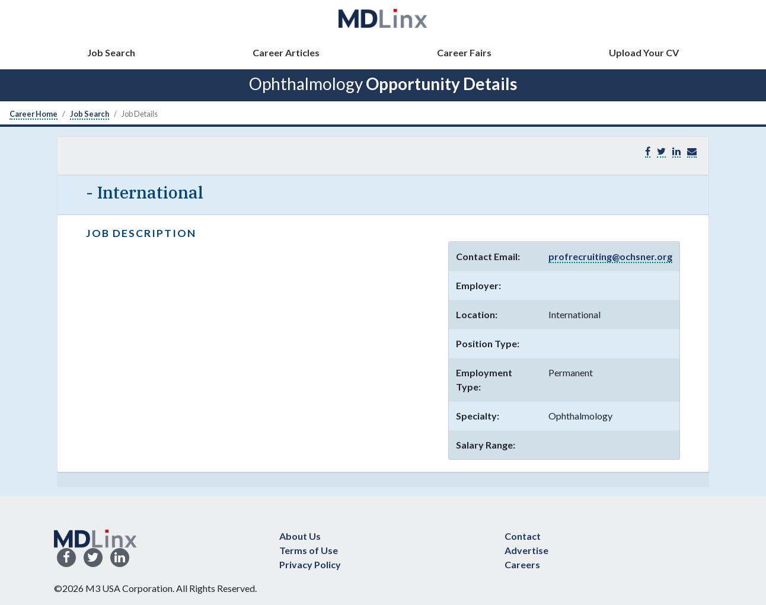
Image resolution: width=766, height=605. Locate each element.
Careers (522, 564)
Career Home (33, 114)
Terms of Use (308, 550)
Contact (523, 536)
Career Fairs (464, 52)
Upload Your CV (644, 52)
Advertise (526, 550)
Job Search (111, 52)
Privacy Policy (310, 564)
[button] (692, 151)
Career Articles (286, 52)
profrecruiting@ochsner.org (610, 256)
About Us (300, 536)
